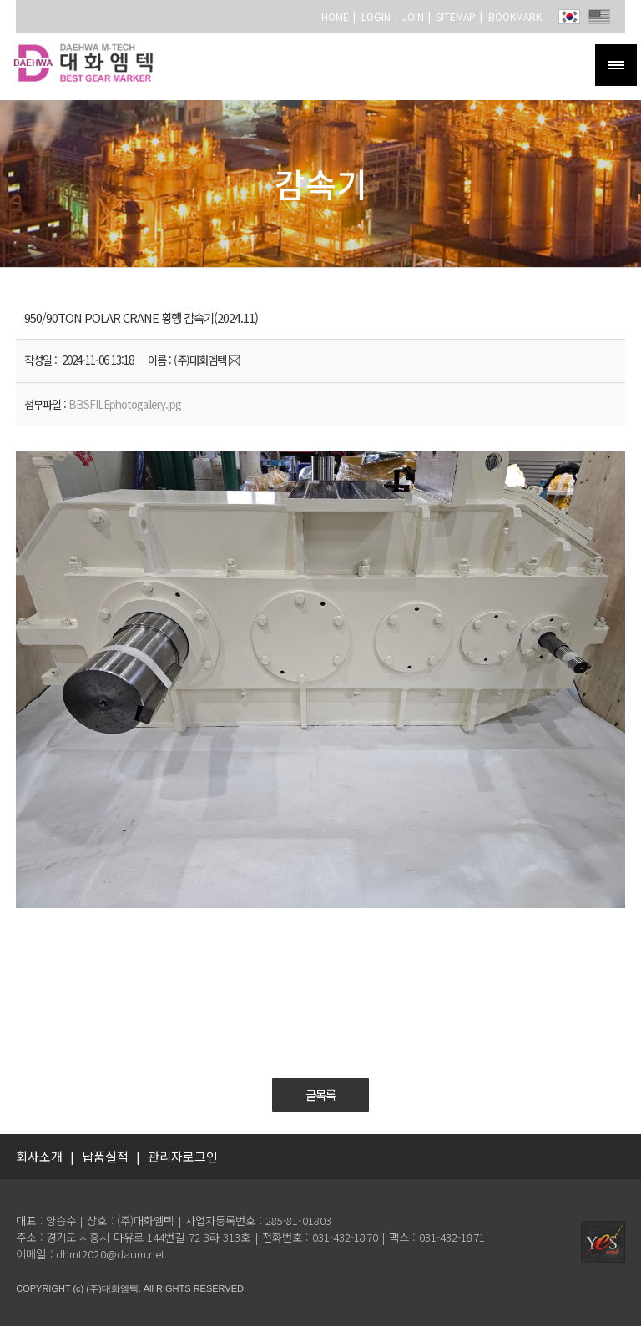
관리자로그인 (183, 1156)
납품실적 (105, 1156)
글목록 (320, 1095)
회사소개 (39, 1156)
